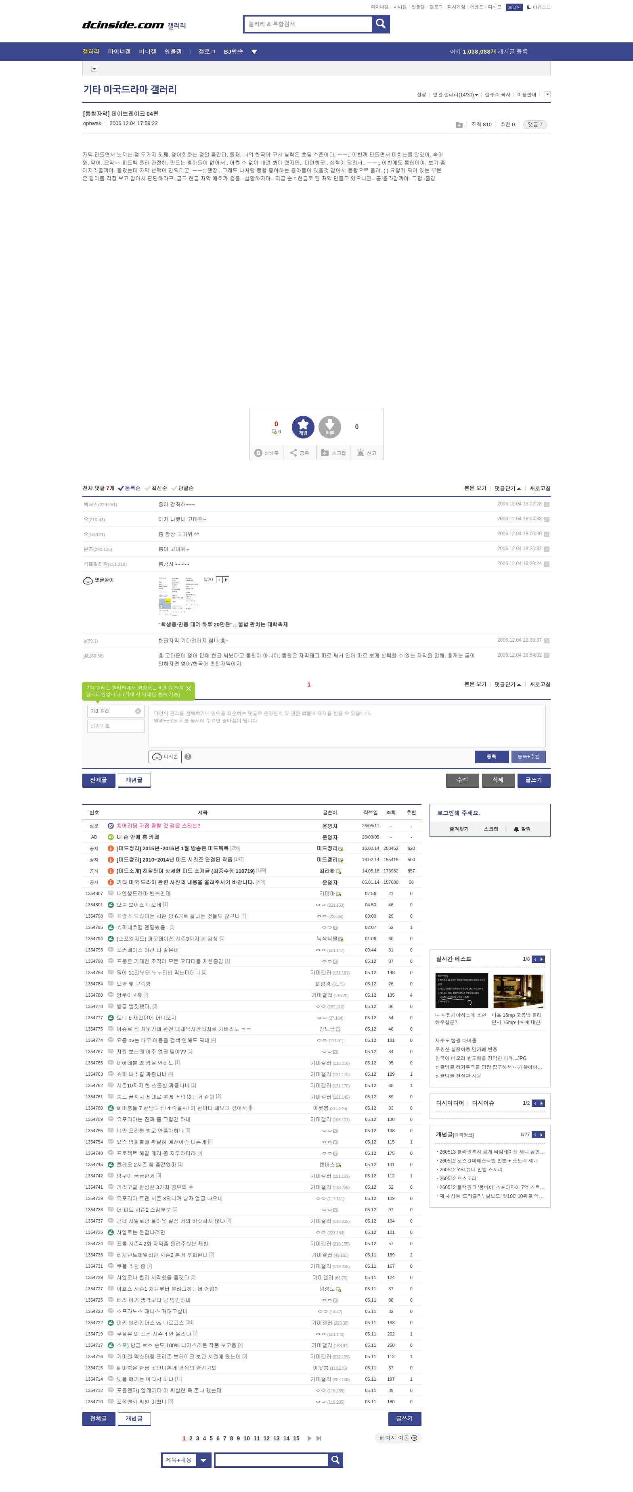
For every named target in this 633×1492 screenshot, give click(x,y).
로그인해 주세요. (458, 813)
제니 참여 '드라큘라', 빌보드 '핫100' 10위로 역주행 (492, 1196)
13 (276, 1438)
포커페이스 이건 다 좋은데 (143, 950)
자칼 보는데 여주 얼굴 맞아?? (147, 1052)
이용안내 (527, 95)
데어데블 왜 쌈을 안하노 (141, 1063)
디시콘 (494, 6)
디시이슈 (483, 1103)
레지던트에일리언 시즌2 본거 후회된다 (158, 1255)
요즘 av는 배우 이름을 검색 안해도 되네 (159, 1040)
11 (257, 1438)
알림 (522, 829)
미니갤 (400, 6)
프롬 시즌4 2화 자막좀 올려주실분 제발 (158, 1244)
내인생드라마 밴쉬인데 (139, 894)
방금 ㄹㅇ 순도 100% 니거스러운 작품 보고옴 (172, 1345)
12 (267, 1438)
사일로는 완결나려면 (137, 1232)
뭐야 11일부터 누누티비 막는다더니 (154, 973)
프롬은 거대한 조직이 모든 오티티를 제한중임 (166, 961)
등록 (491, 757)
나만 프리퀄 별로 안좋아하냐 (146, 1131)
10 (246, 1438)
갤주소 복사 (497, 95)
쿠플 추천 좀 (127, 1266)
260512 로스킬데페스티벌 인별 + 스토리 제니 (489, 1161)
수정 (462, 780)
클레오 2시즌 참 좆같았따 (142, 1165)
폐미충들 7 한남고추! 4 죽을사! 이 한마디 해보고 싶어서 (177, 1108)
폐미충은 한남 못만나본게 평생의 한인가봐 (162, 1368)
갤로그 (436, 6)
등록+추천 (529, 757)
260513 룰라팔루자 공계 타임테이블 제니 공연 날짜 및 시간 (492, 1152)
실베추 (266, 453)
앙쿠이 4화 (125, 995)
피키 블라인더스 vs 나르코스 (146, 1323)
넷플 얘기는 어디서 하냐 (141, 1379)
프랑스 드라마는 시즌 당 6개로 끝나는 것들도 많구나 (174, 916)
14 (286, 1438)
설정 (421, 95)
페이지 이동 (398, 1438)
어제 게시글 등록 (489, 51)
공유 (299, 453)
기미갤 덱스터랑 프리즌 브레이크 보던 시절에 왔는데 (174, 1357)
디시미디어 (450, 1103)
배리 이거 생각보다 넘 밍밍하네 (149, 1300)
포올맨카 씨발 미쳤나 (137, 1402)
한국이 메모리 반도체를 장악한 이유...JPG (481, 1058)
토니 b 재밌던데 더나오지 (142, 1018)
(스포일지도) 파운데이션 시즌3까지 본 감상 (163, 939)
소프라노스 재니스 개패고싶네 (148, 1311)
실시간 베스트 (454, 959)
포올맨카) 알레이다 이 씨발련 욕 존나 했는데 (165, 1391)
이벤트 (476, 6)
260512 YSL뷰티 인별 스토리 (471, 1170)
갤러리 (91, 51)
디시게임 (456, 6)
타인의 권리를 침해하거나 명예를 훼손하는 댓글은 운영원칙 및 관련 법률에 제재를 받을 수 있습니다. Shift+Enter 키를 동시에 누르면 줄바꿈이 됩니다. (262, 717)
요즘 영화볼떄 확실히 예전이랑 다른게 (157, 1142)
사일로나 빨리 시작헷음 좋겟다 (148, 1278)
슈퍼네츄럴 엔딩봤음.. (138, 927)
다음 (309, 1438)
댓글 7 (535, 124)
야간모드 (539, 7)
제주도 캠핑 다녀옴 (456, 1040)
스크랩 (459, 124)
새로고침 (540, 489)
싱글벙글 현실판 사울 (458, 1076)
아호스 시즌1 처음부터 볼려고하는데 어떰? (163, 1289)
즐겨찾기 (459, 829)
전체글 (98, 780)
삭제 (546, 504)
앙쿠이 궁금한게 (131, 1176)
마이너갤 (380, 6)
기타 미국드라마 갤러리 (130, 90)
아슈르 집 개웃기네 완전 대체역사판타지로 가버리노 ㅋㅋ (180, 1029)
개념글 (134, 780)
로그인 (514, 7)
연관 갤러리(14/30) (455, 95)
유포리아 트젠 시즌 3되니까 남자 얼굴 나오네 (165, 1199)
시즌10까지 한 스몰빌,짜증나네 (149, 1086)
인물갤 (418, 6)
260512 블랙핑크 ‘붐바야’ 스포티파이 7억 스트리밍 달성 (492, 1187)
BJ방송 (233, 51)
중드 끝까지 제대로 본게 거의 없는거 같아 (161, 1097)
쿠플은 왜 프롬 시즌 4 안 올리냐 (149, 1334)
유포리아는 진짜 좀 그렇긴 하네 (149, 1119)
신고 (367, 453)
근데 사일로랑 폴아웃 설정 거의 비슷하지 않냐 (166, 1221)
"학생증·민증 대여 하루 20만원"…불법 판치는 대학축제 (223, 625)
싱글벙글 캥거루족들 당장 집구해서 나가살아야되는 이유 (490, 1067)
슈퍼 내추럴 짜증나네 (137, 1074)
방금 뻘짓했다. (129, 1007)
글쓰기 (533, 780)
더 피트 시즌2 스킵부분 (139, 1210)
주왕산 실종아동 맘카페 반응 (466, 1049)
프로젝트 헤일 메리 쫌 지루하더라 (152, 1153)
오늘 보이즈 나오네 (134, 905)
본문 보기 (475, 488)
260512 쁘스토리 (458, 1178)
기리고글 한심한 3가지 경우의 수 (151, 1187)
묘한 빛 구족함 (129, 984)
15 (296, 1438)
